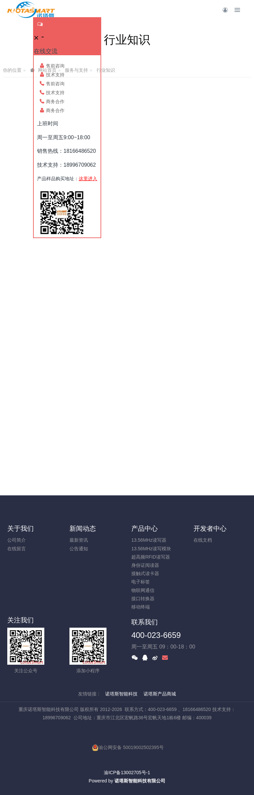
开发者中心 (210, 528)
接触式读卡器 (145, 573)
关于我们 (20, 528)
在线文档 (202, 540)
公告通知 (78, 548)
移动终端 (140, 606)
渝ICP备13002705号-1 (127, 772)
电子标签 (140, 581)
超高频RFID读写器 (150, 557)
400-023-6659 (156, 635)
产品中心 (144, 528)
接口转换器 (142, 598)
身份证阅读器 (145, 565)
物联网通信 (142, 590)
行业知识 (106, 70)
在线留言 (16, 548)
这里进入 (88, 178)
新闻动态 (82, 528)
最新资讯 (78, 540)
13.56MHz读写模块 (151, 548)
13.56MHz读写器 (148, 540)
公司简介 (16, 540)
